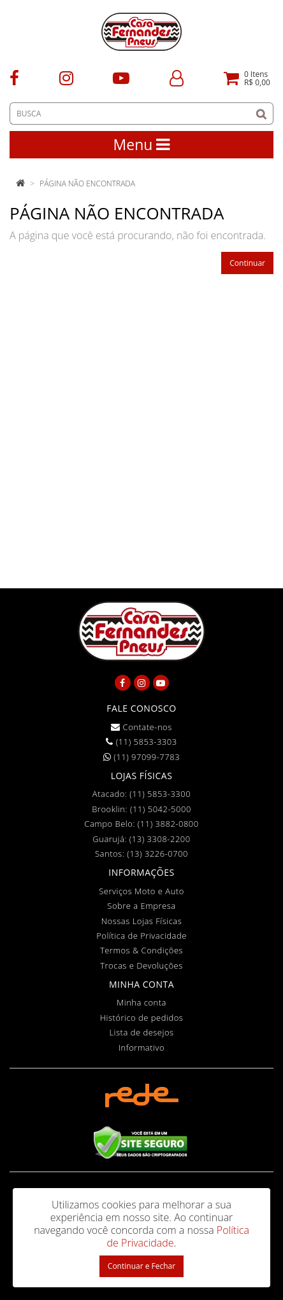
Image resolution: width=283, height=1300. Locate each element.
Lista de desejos (141, 1032)
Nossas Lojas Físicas (141, 921)
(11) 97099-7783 (141, 757)
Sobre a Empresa (141, 905)
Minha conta (141, 1002)
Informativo (141, 1047)
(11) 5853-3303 (141, 741)
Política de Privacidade (141, 935)
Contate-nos (141, 727)
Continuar (247, 263)
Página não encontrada (87, 183)
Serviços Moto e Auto (141, 891)
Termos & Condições (141, 950)
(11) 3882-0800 (168, 823)
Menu (141, 144)
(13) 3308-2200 (160, 839)
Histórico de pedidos (142, 1017)
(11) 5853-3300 (160, 793)
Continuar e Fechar (141, 1266)
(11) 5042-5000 (160, 809)
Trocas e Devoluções (141, 965)
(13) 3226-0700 (157, 853)
